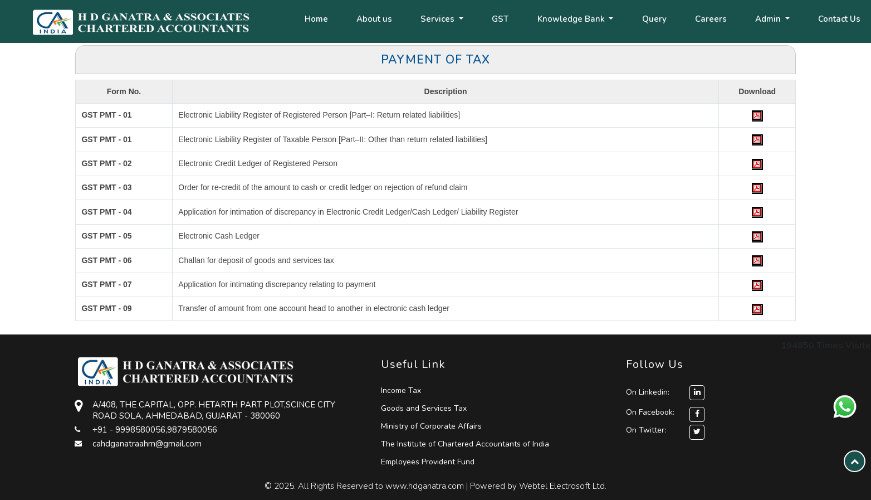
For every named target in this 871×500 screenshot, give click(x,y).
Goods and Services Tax (424, 408)
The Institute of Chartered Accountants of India (465, 444)
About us (374, 19)
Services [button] (438, 19)
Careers (711, 19)
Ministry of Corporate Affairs (431, 426)
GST (500, 19)
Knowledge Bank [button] (572, 19)
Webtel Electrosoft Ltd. (562, 486)
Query (654, 19)
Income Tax (401, 390)
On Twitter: (646, 430)
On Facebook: (650, 412)
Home (316, 19)
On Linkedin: (665, 392)
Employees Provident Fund (427, 462)
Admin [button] (769, 19)
